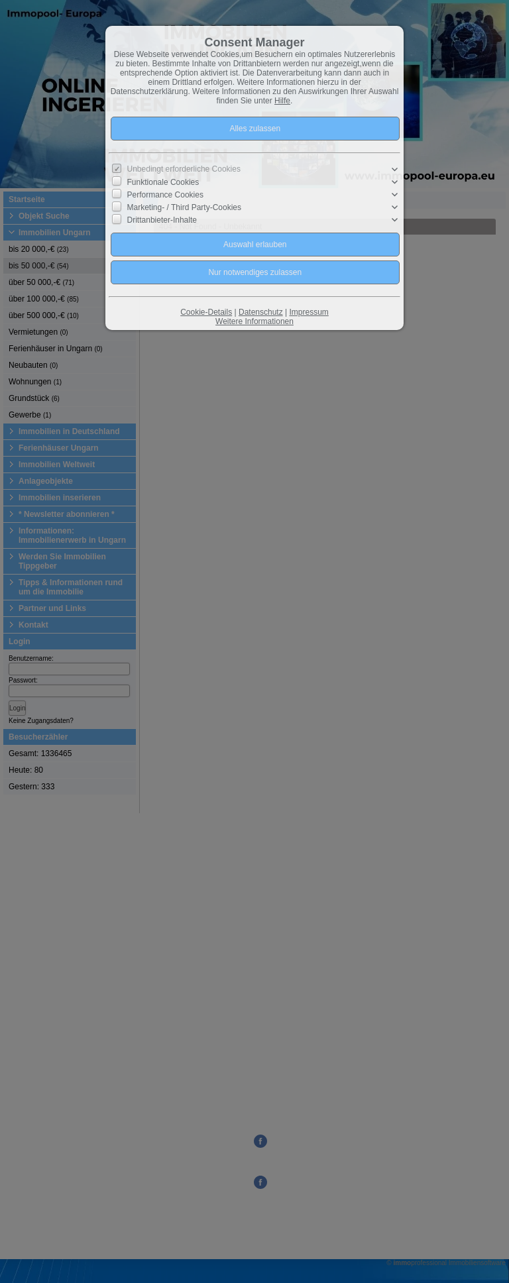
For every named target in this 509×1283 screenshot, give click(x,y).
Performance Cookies (165, 194)
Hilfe (282, 100)
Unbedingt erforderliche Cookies (184, 169)
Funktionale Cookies (163, 182)
